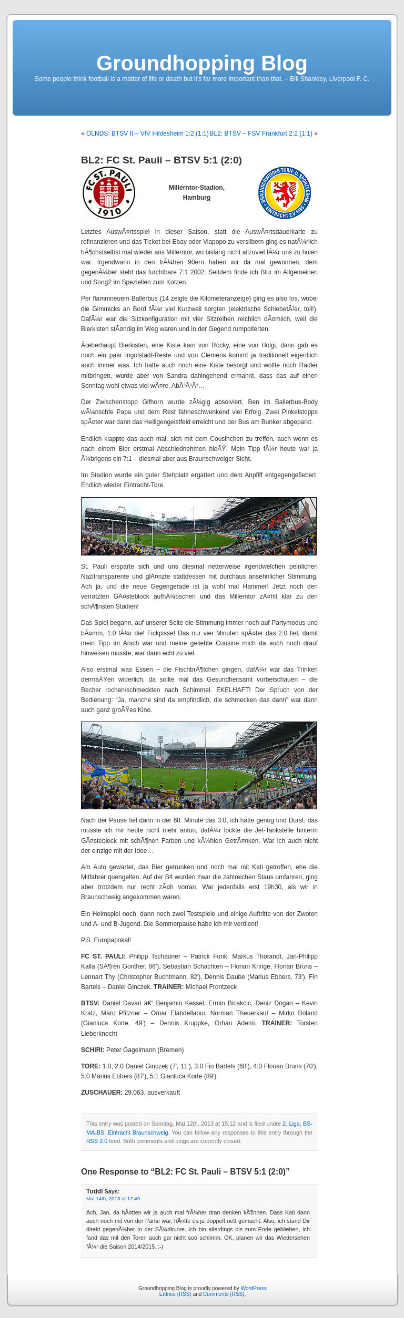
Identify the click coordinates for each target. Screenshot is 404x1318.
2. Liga (291, 1123)
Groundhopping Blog (202, 63)
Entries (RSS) (175, 1294)
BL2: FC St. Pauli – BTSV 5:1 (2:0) (161, 160)
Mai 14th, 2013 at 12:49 (113, 1198)
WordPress (254, 1288)
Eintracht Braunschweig (138, 1132)
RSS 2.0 (96, 1141)
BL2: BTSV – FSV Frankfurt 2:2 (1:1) (261, 133)
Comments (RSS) (223, 1294)
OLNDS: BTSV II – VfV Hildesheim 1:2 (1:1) (147, 133)
